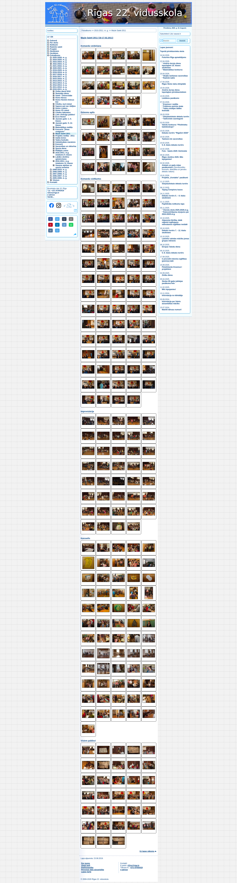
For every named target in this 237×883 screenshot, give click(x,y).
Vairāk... (50, 197)
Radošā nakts (169, 78)
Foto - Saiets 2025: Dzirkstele (174, 151)
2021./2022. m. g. (60, 66)
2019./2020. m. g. (60, 70)
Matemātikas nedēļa (63, 127)
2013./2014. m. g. (60, 83)
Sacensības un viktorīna (65, 146)
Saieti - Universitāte (63, 96)
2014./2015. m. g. (60, 81)
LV (48, 37)
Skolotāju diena (62, 93)
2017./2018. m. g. (60, 74)
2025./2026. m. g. (60, 57)
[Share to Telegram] (57, 230)
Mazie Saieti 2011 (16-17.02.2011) (97, 38)
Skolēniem (54, 51)
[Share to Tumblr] (64, 219)
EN (51, 37)
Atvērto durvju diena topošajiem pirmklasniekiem (174, 91)
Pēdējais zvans (61, 151)
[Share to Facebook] (50, 219)
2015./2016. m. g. (60, 79)
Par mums (85, 863)
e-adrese (51, 195)
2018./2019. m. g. (60, 72)
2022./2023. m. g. (60, 64)
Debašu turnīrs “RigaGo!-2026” (175, 133)
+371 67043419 (57, 191)
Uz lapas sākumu (147, 851)
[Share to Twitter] (57, 219)
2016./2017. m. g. (60, 77)
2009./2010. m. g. (60, 170)
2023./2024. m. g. (60, 62)
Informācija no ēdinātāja (172, 295)
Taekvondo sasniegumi (173, 119)
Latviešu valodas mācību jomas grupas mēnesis (175, 240)
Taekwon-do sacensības (172, 139)
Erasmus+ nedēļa (170, 104)
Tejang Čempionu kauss (172, 190)
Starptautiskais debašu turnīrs (176, 117)
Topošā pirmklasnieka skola (172, 51)
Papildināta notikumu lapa (173, 204)
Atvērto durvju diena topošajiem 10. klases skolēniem (171, 65)
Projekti (53, 49)
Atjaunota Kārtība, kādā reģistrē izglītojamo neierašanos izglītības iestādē (174, 222)
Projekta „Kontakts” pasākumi (175, 178)
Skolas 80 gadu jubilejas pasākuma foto (172, 282)
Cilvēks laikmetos (63, 112)
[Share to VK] (50, 230)
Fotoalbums (55, 55)
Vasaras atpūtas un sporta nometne (63, 166)
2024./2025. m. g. (60, 60)
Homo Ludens (61, 108)
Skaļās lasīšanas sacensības (175, 76)
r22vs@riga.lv (53, 193)
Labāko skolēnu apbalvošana (62, 158)
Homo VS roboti (62, 110)
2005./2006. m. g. (60, 178)
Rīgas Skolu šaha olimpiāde (174, 84)
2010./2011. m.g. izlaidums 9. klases (63, 154)
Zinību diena (167, 275)
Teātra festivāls (61, 140)
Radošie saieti (56, 47)
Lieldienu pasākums (170, 98)
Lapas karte (86, 872)
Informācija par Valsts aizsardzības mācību (171, 302)
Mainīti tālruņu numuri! (172, 310)
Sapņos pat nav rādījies (65, 106)
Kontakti (53, 182)
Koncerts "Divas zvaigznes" (62, 130)
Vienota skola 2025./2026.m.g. (176, 210)
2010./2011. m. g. (60, 89)
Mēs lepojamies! (169, 289)
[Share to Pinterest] (50, 225)
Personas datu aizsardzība (92, 870)
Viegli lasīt (85, 865)
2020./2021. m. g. (60, 68)
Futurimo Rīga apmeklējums (174, 57)
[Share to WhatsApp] (71, 225)
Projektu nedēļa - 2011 (65, 136)
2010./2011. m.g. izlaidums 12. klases (64, 162)
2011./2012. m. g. (60, 87)
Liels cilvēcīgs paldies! (65, 115)
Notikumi (54, 45)
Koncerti (59, 144)
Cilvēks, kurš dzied (63, 104)
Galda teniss (60, 138)
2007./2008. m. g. (60, 174)
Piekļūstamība (87, 868)
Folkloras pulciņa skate (173, 106)
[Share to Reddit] (64, 225)
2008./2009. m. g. (60, 172)
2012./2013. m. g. (60, 85)
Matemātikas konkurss (173, 70)
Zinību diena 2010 (63, 91)
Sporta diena (60, 148)
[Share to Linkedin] (57, 225)
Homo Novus (61, 98)
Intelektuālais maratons (65, 142)
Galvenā (53, 41)
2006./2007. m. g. (60, 176)
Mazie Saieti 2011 (62, 134)
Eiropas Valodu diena (171, 247)
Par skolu (54, 43)
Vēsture (56, 180)
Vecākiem (54, 53)
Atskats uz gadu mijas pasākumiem (171, 166)
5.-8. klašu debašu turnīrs (173, 145)
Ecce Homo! (60, 117)
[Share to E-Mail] (71, 219)
